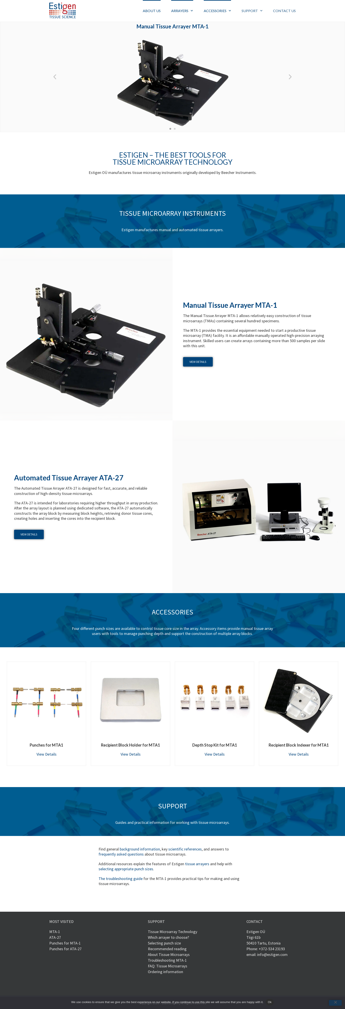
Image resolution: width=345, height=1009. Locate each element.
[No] (335, 1003)
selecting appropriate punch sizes (126, 868)
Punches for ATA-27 (65, 948)
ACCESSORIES (217, 10)
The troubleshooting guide (121, 878)
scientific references (185, 849)
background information (140, 849)
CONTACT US (284, 11)
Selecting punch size (164, 943)
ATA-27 (55, 937)
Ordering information (165, 971)
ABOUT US (152, 11)
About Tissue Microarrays (169, 954)
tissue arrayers (197, 863)
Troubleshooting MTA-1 (167, 960)
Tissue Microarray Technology (172, 931)
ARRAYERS (182, 10)
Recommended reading (167, 948)
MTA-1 (54, 931)
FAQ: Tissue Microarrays (167, 965)
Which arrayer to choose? (168, 937)
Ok (270, 1002)
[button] (54, 77)
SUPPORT (252, 10)
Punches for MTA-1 (65, 943)
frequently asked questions (121, 854)
